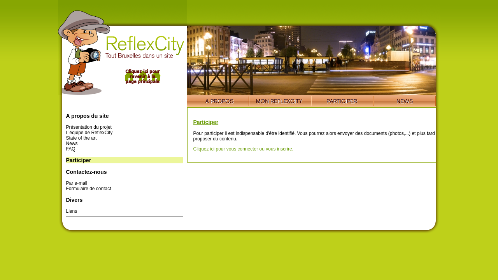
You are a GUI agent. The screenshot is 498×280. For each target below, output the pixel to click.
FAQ (70, 149)
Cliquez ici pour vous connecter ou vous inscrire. (243, 149)
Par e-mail (77, 183)
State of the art (81, 138)
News (72, 143)
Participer (206, 122)
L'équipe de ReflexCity (89, 132)
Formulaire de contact (88, 188)
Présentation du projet (89, 127)
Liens (71, 211)
